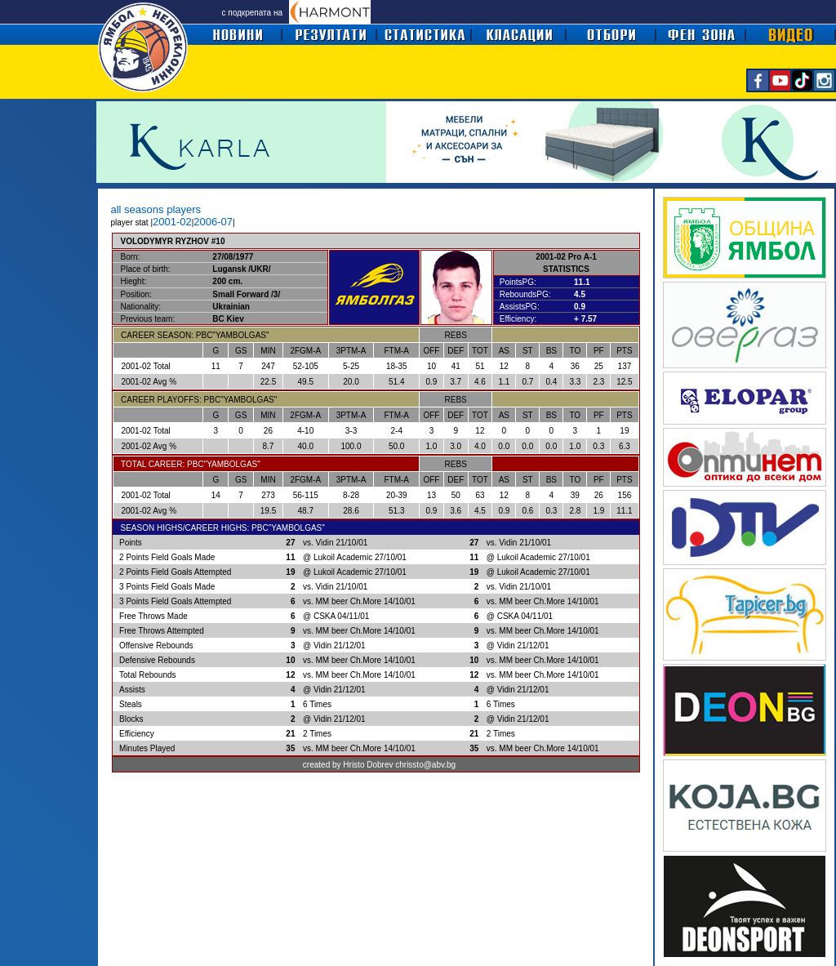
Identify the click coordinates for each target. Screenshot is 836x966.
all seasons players (156, 209)
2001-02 (172, 222)
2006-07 (213, 222)
